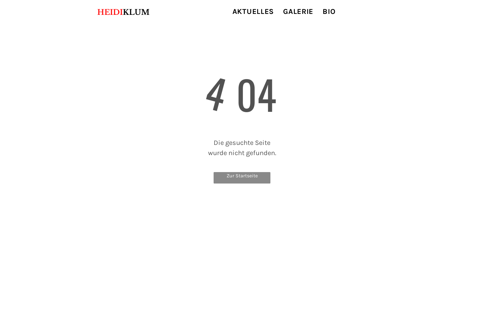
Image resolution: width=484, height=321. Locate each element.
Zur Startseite (242, 176)
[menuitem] (253, 11)
